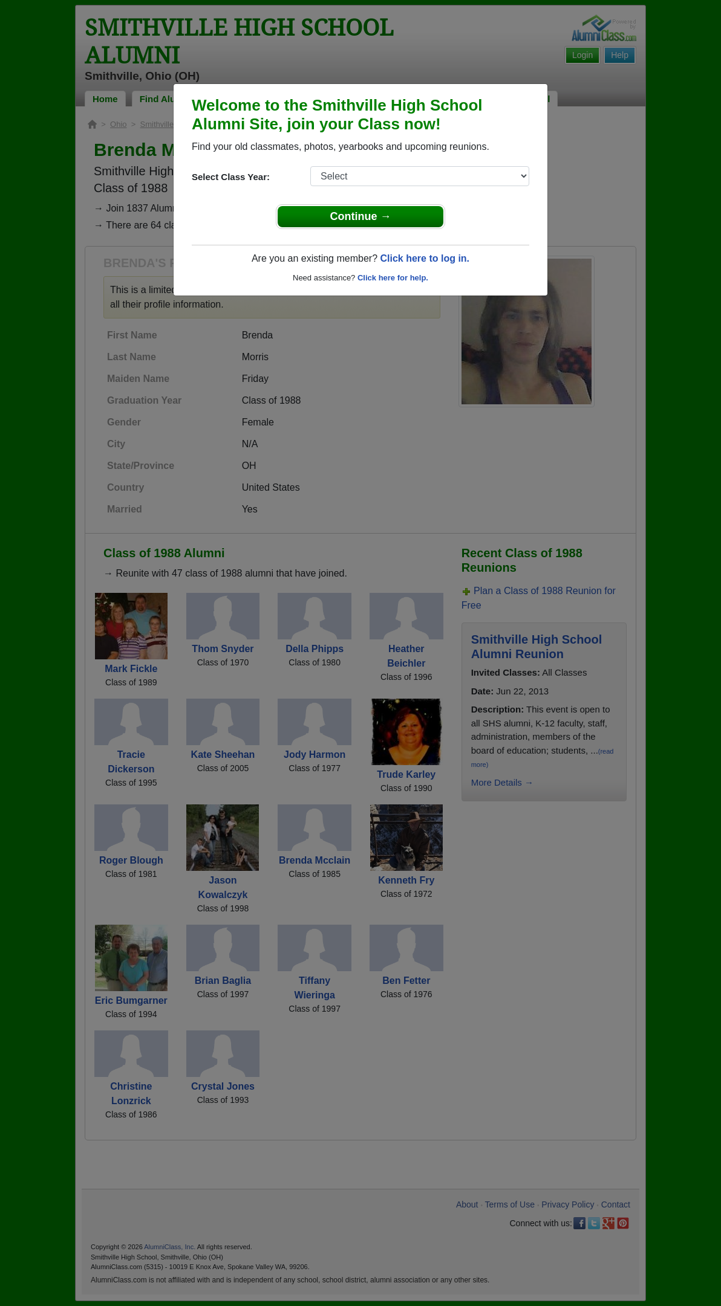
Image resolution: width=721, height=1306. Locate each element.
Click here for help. (392, 277)
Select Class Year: (231, 177)
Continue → (360, 216)
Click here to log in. (424, 258)
